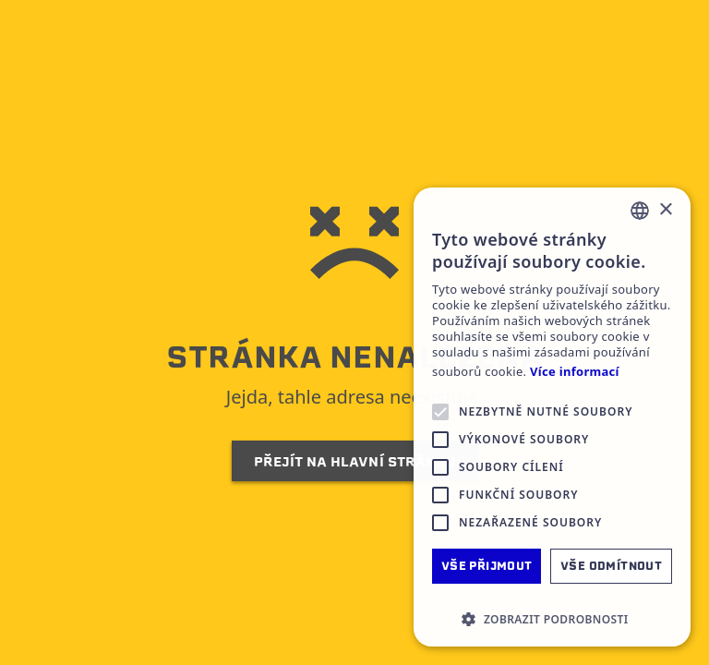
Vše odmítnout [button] (611, 566)
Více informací (574, 372)
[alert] (552, 417)
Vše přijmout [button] (487, 566)
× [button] (665, 210)
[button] (552, 619)
